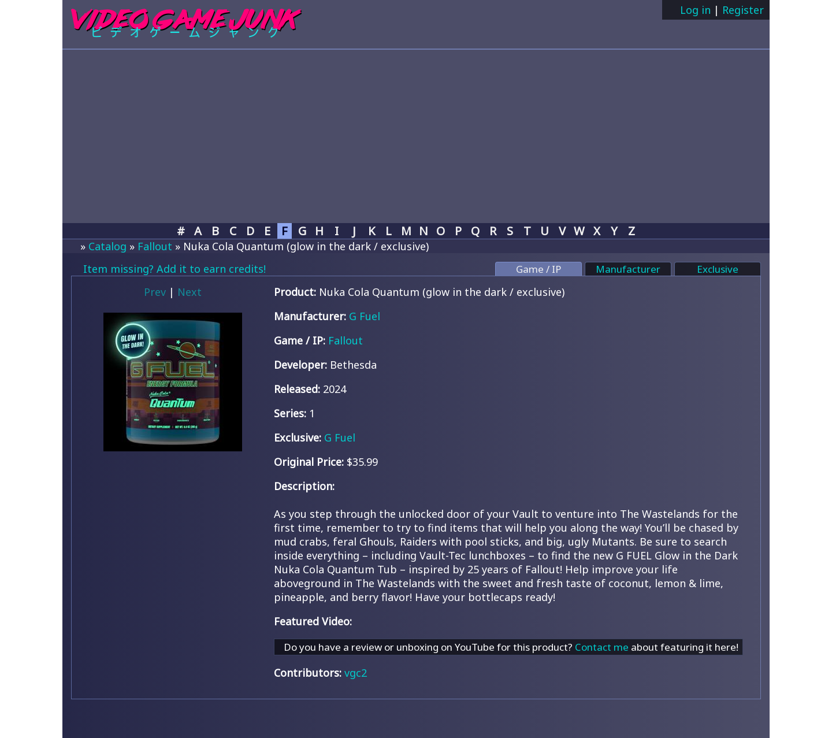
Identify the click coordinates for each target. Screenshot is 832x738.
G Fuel (364, 316)
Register (743, 10)
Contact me (602, 647)
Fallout (155, 246)
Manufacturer (628, 269)
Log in (694, 10)
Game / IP (538, 269)
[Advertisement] (416, 136)
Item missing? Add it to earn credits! (173, 269)
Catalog (107, 246)
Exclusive (717, 269)
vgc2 (355, 673)
